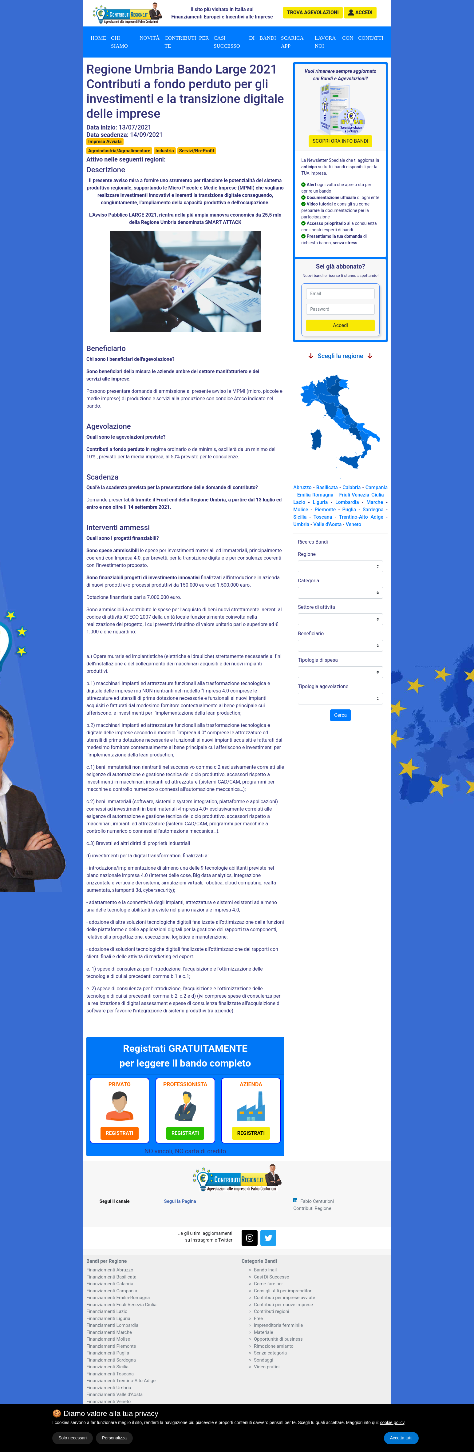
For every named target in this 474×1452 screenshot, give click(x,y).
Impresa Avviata (105, 141)
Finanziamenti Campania (111, 1291)
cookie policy (392, 1422)
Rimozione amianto (274, 1346)
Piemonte (325, 510)
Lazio (299, 502)
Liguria (320, 502)
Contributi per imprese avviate (284, 1297)
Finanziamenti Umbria (108, 1387)
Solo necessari (72, 1437)
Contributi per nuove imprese (283, 1304)
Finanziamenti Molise (108, 1339)
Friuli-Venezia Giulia (361, 495)
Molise (300, 510)
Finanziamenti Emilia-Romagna (118, 1297)
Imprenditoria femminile (278, 1325)
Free (258, 1318)
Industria (165, 151)
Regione (307, 554)
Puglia (349, 510)
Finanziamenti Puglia (107, 1353)
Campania (376, 487)
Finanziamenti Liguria (108, 1318)
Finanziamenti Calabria (109, 1283)
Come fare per (268, 1283)
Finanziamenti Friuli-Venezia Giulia (121, 1304)
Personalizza (114, 1437)
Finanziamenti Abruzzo (109, 1270)
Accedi (340, 325)
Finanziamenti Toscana (110, 1374)
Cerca (340, 715)
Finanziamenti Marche (109, 1332)
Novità (150, 38)
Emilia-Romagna (315, 495)
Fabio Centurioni (317, 1201)
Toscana (323, 517)
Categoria (308, 581)
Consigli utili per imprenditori (283, 1291)
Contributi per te (186, 42)
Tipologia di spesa (318, 660)
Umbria (301, 524)
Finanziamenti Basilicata (111, 1277)
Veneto (353, 524)
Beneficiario (311, 633)
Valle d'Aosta (327, 524)
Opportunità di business (278, 1339)
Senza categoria (270, 1353)
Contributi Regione (312, 1208)
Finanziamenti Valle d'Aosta (114, 1394)
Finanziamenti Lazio (106, 1311)
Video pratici (266, 1367)
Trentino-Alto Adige (361, 517)
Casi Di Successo (271, 1277)
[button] (360, 12)
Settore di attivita (316, 607)
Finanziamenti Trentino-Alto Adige (121, 1380)
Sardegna (373, 510)
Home (98, 38)
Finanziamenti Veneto (108, 1401)
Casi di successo (234, 42)
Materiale (263, 1332)
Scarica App (292, 42)
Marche (374, 502)
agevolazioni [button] (313, 12)
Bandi (267, 38)
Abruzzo (302, 487)
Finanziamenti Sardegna (111, 1360)
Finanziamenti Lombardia (112, 1325)
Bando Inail (265, 1270)
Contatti (370, 38)
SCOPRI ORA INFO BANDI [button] (340, 141)
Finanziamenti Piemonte (111, 1346)
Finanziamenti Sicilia (107, 1367)
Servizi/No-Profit (196, 151)
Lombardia (347, 502)
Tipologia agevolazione (323, 686)
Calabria (351, 487)
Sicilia (299, 517)
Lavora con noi (334, 42)
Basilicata (327, 487)
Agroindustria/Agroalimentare (119, 151)
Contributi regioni (271, 1311)
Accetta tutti (401, 1437)
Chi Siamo (119, 42)
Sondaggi (263, 1360)
